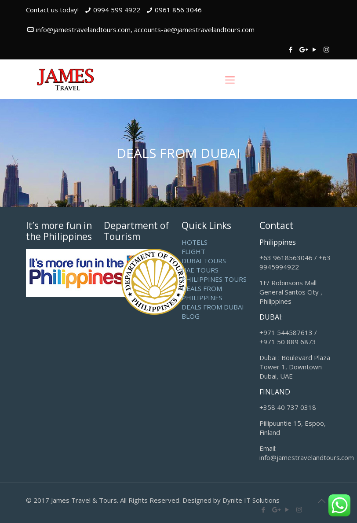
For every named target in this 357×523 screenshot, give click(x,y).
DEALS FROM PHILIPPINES (202, 293)
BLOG (191, 316)
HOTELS (195, 242)
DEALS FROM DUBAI (213, 306)
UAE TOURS (200, 269)
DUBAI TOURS (204, 260)
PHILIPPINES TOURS (214, 279)
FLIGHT (193, 251)
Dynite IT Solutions (251, 500)
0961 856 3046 (178, 9)
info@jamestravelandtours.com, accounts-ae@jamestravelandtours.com (145, 29)
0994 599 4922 (116, 9)
